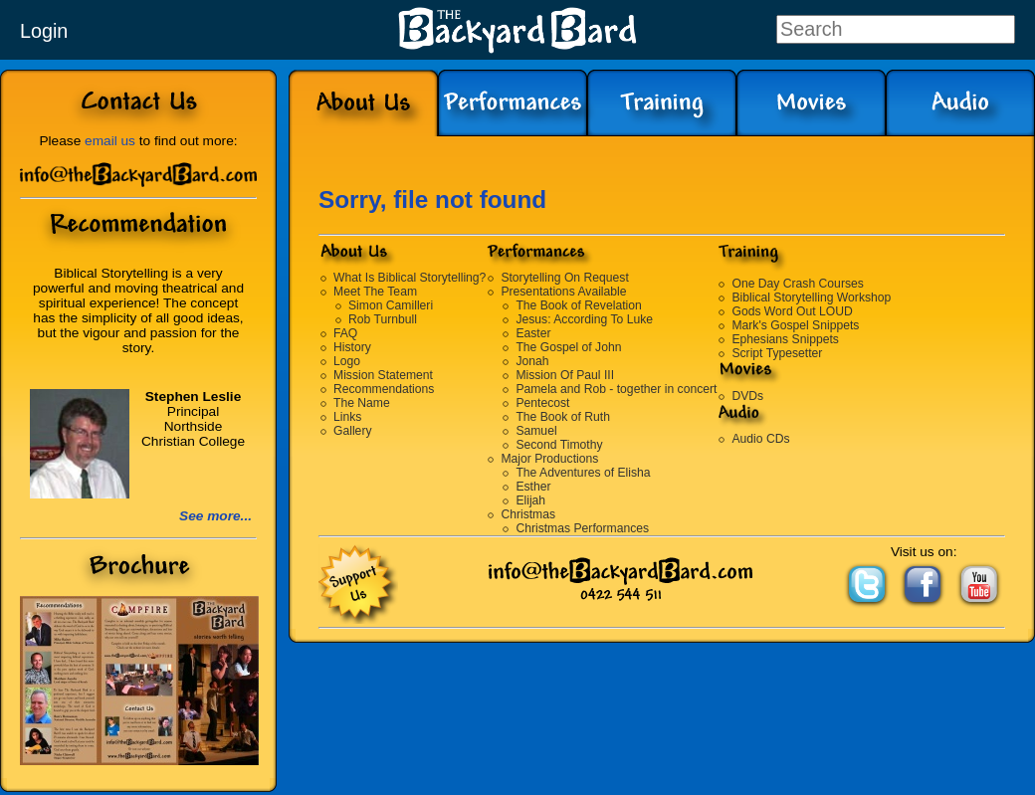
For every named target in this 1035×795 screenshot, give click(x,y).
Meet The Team (375, 291)
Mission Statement (383, 375)
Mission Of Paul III (565, 375)
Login (44, 31)
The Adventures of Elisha (583, 473)
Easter (533, 333)
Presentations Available (563, 291)
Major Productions (549, 459)
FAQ (345, 333)
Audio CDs (760, 439)
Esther (533, 487)
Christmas (528, 514)
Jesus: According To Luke (584, 319)
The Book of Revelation (578, 305)
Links (347, 417)
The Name (361, 403)
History (352, 347)
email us (110, 140)
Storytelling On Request (564, 278)
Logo (346, 361)
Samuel (536, 431)
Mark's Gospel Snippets (795, 325)
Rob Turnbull (382, 319)
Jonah (532, 361)
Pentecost (542, 403)
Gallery (352, 431)
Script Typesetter (776, 353)
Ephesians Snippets (784, 339)
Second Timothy (559, 445)
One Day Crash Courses (797, 284)
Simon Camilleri (390, 305)
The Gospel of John (568, 347)
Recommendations (383, 389)
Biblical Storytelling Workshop (811, 297)
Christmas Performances (582, 528)
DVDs (747, 396)
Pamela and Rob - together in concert (616, 389)
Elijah (530, 500)
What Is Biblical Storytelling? (409, 278)
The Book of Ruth (563, 417)
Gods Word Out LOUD (791, 311)
